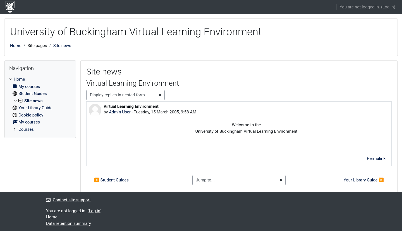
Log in (388, 7)
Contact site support (68, 199)
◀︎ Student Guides (111, 180)
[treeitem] (40, 104)
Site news (62, 45)
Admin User (120, 112)
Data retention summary (68, 223)
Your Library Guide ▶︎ (364, 180)
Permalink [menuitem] (376, 158)
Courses (26, 129)
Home (15, 45)
